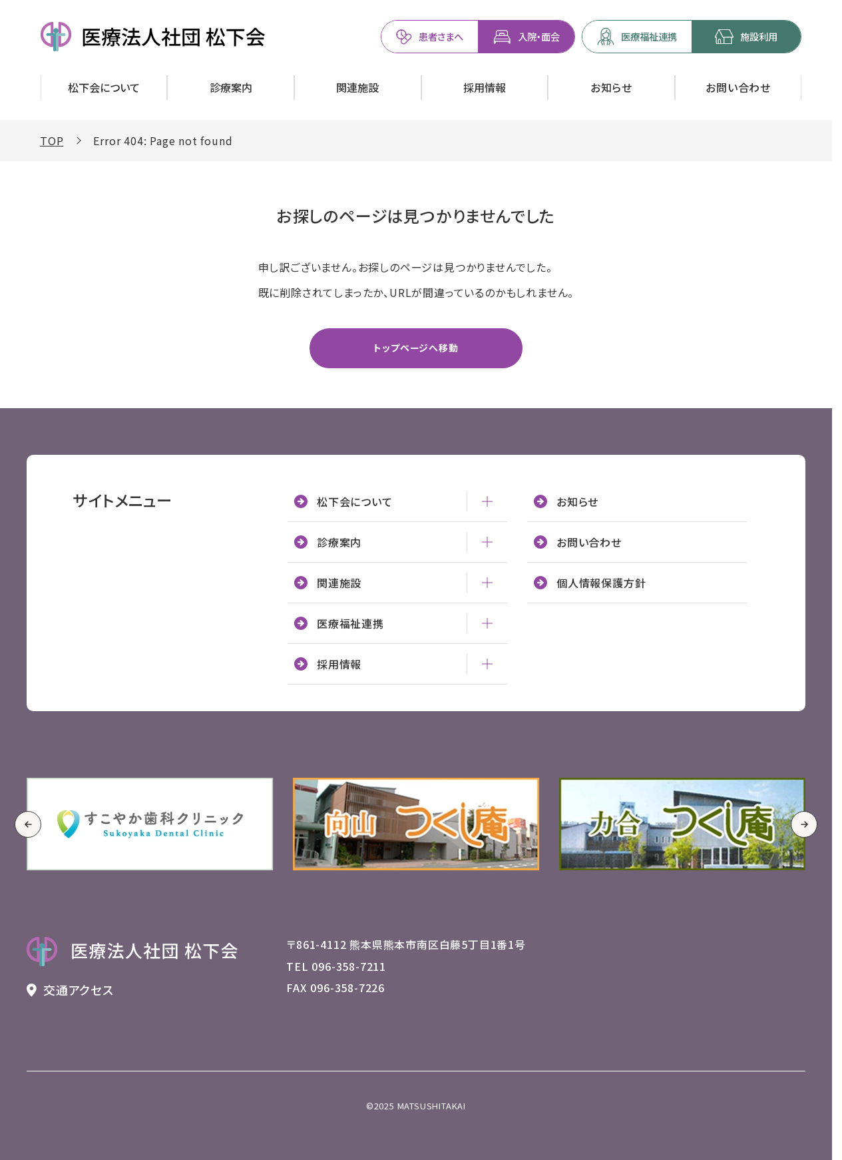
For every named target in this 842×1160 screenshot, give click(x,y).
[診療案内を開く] (230, 87)
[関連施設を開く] (357, 87)
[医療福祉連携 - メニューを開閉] (487, 623)
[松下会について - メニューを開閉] (487, 501)
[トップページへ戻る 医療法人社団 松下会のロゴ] (132, 951)
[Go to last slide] (28, 824)
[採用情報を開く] (484, 87)
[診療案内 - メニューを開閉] (487, 542)
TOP (51, 140)
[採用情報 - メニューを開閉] (487, 664)
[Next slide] (804, 824)
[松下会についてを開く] (104, 87)
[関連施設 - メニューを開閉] (487, 583)
